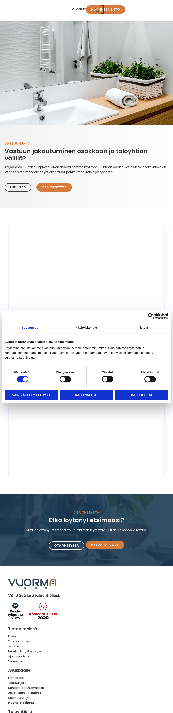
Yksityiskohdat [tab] (86, 327)
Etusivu (13, 665)
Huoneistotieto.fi (76, 690)
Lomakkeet (71, 665)
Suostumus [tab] (30, 327)
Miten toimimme (130, 670)
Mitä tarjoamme (130, 665)
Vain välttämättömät (31, 395)
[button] (161, 10)
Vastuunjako (72, 670)
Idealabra (64, 708)
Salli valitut (86, 395)
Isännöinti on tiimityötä (135, 680)
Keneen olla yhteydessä (81, 675)
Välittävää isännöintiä (134, 685)
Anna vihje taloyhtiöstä (136, 690)
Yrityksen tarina (19, 670)
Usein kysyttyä (73, 685)
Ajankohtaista (18, 685)
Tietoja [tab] (143, 327)
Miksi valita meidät (131, 675)
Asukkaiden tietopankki (80, 680)
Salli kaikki (141, 395)
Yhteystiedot (18, 690)
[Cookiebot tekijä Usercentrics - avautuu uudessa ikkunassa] (150, 316)
